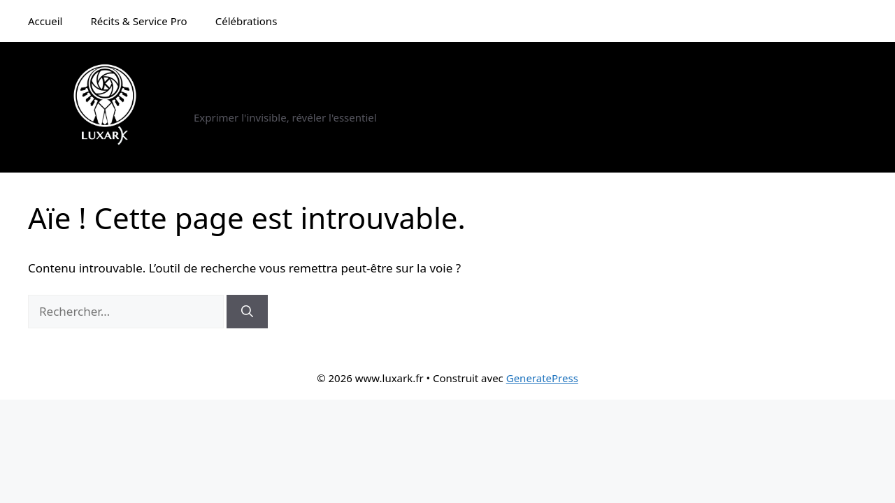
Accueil (45, 21)
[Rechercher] (247, 311)
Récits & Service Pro (138, 21)
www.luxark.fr (256, 99)
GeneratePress (542, 378)
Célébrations (246, 21)
